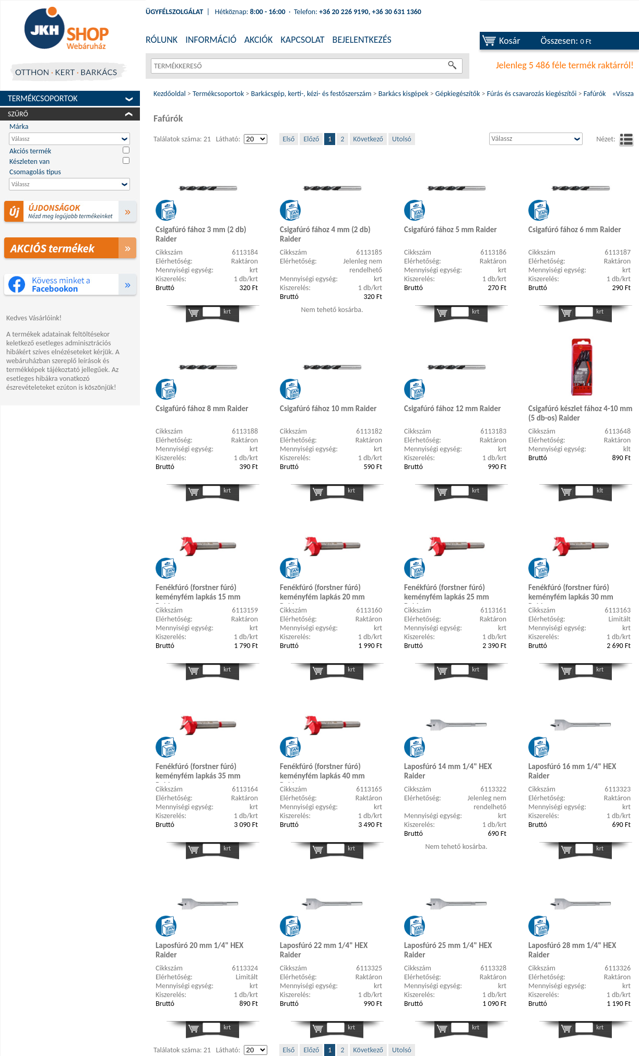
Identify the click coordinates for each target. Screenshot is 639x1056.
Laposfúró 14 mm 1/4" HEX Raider (448, 771)
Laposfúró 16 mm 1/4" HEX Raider (572, 771)
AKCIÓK (258, 39)
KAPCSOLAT (302, 39)
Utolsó (401, 139)
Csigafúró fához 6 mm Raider (574, 229)
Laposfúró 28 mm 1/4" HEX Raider (572, 950)
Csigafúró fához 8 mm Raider (202, 408)
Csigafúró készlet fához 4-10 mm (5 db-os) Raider (580, 413)
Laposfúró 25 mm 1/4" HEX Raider (448, 950)
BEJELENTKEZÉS (362, 39)
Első (289, 139)
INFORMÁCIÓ (210, 39)
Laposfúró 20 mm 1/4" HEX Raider (199, 950)
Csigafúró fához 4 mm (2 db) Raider (325, 234)
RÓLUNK (162, 39)
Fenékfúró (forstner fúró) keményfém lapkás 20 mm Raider (322, 593)
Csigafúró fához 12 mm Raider (452, 408)
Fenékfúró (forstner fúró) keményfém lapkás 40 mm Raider (322, 772)
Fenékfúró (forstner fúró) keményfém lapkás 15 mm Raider (198, 593)
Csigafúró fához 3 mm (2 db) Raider (201, 234)
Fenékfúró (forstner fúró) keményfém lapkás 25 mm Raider (446, 593)
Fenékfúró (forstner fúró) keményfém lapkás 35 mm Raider (198, 772)
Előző (311, 139)
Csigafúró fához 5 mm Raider (450, 229)
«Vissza (623, 93)
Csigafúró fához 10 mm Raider (328, 408)
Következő (368, 139)
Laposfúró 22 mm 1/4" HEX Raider (324, 950)
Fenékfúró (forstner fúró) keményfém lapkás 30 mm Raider (570, 593)
